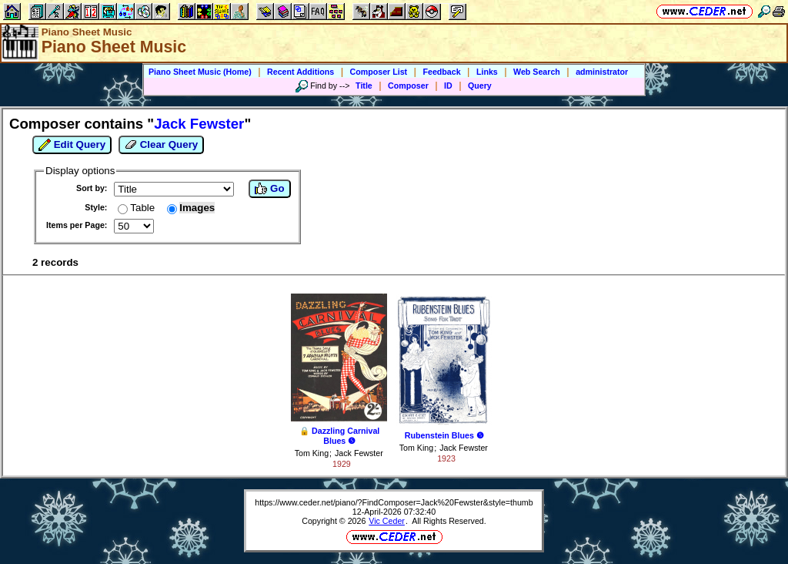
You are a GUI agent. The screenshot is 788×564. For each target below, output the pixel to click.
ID (448, 85)
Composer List (379, 71)
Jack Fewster (359, 453)
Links (487, 71)
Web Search (536, 71)
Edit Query (71, 145)
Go (269, 189)
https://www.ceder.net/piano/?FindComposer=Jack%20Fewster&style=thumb (394, 502)
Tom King (312, 453)
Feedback (441, 71)
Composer (408, 85)
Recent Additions (300, 71)
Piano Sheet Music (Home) (200, 71)
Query (480, 85)
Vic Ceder (387, 520)
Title (364, 85)
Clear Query (161, 145)
